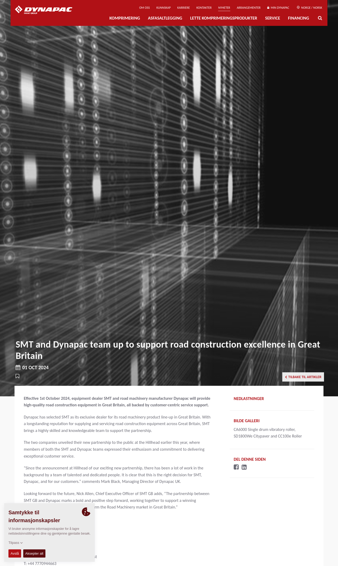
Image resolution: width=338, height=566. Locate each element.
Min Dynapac (278, 7)
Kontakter (204, 7)
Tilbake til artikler (303, 377)
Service (272, 18)
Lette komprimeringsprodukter (223, 18)
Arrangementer (249, 7)
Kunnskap (163, 7)
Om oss (144, 7)
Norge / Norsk (309, 7)
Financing (298, 18)
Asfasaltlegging (165, 18)
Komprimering (124, 18)
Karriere (183, 7)
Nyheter (224, 7)
